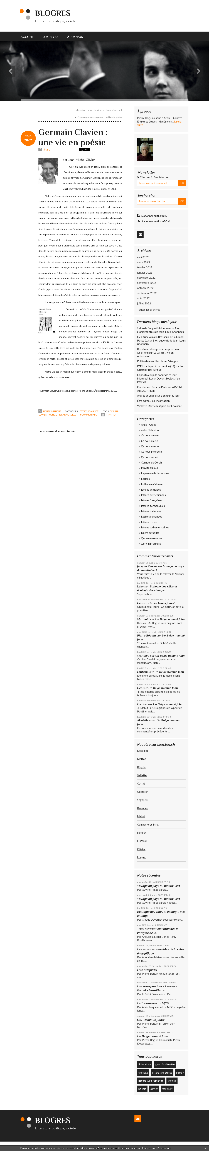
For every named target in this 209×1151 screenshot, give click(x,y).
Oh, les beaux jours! (161, 603)
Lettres (145, 478)
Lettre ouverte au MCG (153, 1003)
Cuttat (141, 783)
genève (172, 1080)
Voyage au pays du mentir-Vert (158, 886)
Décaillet (142, 750)
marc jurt (167, 1088)
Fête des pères (147, 970)
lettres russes (149, 522)
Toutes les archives (148, 309)
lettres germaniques (153, 505)
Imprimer (108, 414)
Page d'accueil (114, 109)
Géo (139, 603)
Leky (140, 586)
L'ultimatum (144, 361)
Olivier (141, 849)
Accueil (27, 37)
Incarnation (163, 400)
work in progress (151, 543)
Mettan (141, 758)
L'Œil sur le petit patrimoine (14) (156, 366)
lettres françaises (151, 500)
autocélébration (150, 430)
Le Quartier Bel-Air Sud (160, 368)
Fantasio (143, 672)
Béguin (141, 767)
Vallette (142, 775)
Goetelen (142, 791)
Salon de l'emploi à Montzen (153, 328)
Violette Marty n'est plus (151, 406)
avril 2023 (143, 257)
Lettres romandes (89, 411)
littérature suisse (66, 414)
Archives (50, 37)
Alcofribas (144, 720)
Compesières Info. (148, 824)
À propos (75, 37)
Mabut (141, 816)
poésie (51, 414)
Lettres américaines (152, 484)
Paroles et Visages (166, 361)
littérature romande (151, 1080)
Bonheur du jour (170, 395)
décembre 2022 (146, 277)
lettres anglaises (151, 489)
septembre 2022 (147, 293)
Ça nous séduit (149, 457)
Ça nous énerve (150, 446)
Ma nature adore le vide (89, 109)
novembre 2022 (146, 282)
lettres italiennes (151, 511)
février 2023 (144, 267)
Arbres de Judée (146, 395)
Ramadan (142, 808)
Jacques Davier (147, 566)
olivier (154, 1088)
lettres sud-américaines (155, 527)
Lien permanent (49, 411)
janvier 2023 (144, 272)
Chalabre (176, 406)
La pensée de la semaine (155, 473)
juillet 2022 (144, 303)
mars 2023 (143, 262)
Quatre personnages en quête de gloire (99, 117)
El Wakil (142, 840)
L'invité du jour (149, 467)
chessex (143, 1072)
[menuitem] (30, 36)
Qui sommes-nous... (152, 538)
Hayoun (141, 832)
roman (180, 1072)
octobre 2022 (145, 287)
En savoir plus (164, 1148)
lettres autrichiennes (153, 494)
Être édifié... (144, 400)
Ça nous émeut (149, 440)
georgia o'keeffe (165, 1064)
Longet (141, 857)
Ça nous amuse (150, 435)
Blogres (53, 13)
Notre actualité (150, 532)
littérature (144, 1064)
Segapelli (142, 799)
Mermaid (143, 619)
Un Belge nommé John (170, 619)
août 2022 (143, 298)
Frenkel (142, 704)
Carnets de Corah (151, 462)
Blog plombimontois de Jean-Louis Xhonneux (160, 330)
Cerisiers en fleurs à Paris (152, 387)
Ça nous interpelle (152, 451)
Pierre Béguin (146, 635)
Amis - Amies (148, 424)
